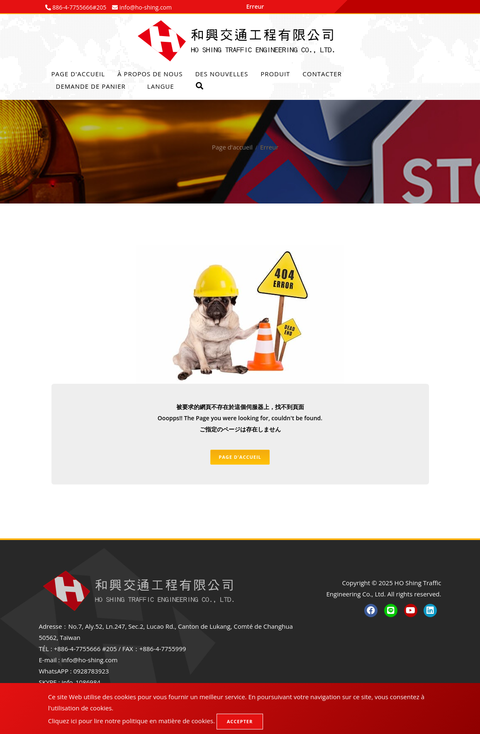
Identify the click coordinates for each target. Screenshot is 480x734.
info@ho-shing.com (89, 660)
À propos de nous (150, 74)
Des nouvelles (221, 74)
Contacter (321, 74)
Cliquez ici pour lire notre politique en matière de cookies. (131, 721)
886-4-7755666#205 (79, 7)
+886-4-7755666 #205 (85, 648)
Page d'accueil (78, 74)
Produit (275, 74)
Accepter (240, 721)
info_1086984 (80, 682)
